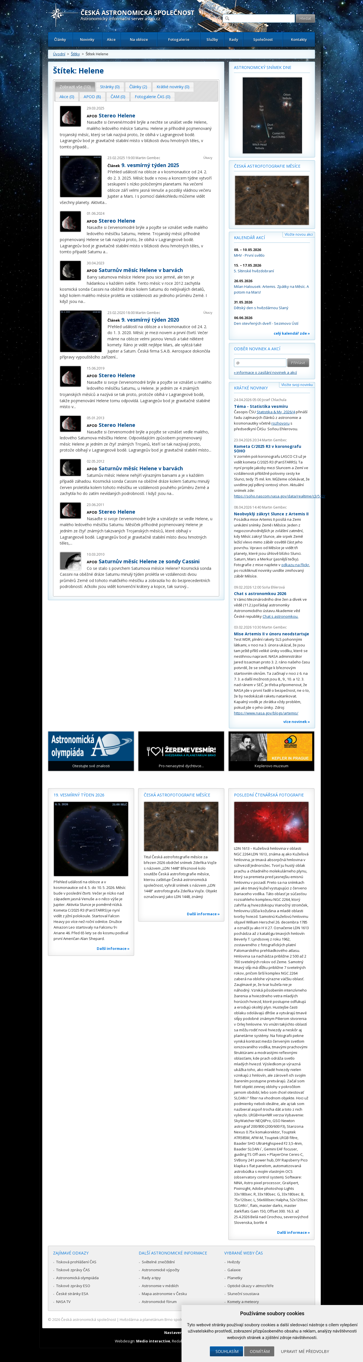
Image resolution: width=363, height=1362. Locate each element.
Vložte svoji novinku (297, 384)
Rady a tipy (151, 1277)
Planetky (234, 1277)
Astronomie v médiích (160, 1285)
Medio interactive (153, 1341)
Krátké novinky (251, 388)
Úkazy (207, 157)
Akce (111, 39)
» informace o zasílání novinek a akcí (265, 372)
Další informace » (113, 948)
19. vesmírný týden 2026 (79, 795)
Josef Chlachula (274, 399)
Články (60, 39)
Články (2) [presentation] (138, 86)
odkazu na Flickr (295, 564)
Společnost (263, 39)
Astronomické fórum (159, 1301)
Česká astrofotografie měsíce (267, 166)
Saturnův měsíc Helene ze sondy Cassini (149, 561)
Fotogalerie (178, 39)
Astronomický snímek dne (262, 67)
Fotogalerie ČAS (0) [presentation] (152, 96)
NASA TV (63, 1301)
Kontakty (299, 39)
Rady (233, 39)
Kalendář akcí (249, 237)
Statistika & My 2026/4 (276, 411)
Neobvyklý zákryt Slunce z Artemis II (271, 513)
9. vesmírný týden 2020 (150, 319)
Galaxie (234, 1269)
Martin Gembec (148, 157)
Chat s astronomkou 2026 (260, 593)
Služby (212, 39)
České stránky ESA (72, 1293)
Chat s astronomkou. (280, 616)
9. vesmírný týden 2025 (150, 165)
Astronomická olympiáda (77, 1277)
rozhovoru (280, 423)
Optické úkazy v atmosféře (250, 1285)
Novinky (87, 39)
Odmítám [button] (260, 1351)
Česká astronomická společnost (88, 1319)
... (87, 146)
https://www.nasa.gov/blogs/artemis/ (266, 713)
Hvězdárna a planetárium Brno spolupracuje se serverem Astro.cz (176, 1319)
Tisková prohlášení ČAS (76, 1261)
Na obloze (139, 39)
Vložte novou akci (299, 234)
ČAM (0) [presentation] (118, 96)
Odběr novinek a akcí (257, 348)
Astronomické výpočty (161, 1269)
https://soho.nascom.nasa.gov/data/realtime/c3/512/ (279, 496)
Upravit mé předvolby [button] (305, 1351)
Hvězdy (233, 1261)
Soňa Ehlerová (273, 587)
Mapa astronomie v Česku (164, 1293)
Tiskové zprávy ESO (73, 1285)
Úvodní (59, 53)
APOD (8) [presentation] (92, 96)
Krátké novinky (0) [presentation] (173, 86)
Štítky (75, 53)
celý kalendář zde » (292, 333)
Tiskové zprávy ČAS (73, 1269)
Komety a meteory (243, 1301)
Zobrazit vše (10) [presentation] (75, 86)
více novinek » (296, 721)
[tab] (75, 87)
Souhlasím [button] (227, 1351)
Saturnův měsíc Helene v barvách (141, 270)
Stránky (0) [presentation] (110, 86)
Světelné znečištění (158, 1261)
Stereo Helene (117, 115)
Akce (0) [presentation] (67, 96)
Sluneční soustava (243, 1293)
